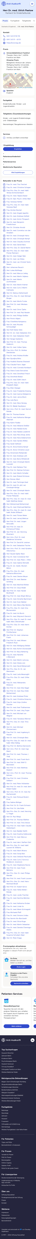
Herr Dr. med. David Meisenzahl (18, 666)
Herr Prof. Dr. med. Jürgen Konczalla (16, 522)
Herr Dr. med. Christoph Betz (17, 738)
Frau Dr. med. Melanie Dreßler (18, 426)
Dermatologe (6, 1127)
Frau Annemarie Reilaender (17, 453)
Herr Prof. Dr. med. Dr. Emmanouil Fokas (15, 528)
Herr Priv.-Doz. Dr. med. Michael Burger (19, 297)
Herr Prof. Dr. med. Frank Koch (18, 759)
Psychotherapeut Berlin (9, 1061)
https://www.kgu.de (14, 43)
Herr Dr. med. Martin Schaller (17, 473)
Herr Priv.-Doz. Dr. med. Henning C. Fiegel (19, 812)
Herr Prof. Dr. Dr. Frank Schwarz (18, 805)
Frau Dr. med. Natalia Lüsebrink (18, 432)
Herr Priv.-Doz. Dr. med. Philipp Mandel (18, 874)
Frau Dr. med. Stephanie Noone (18, 865)
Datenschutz (6, 1215)
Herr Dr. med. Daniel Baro (16, 245)
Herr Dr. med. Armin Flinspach (18, 219)
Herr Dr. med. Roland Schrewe (18, 476)
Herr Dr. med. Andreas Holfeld (18, 216)
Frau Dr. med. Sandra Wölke (17, 441)
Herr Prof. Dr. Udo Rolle (15, 808)
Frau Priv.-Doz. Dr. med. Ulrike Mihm (18, 678)
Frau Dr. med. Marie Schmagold (18, 909)
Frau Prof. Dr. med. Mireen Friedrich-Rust (16, 641)
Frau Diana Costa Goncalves (17, 371)
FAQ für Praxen (6, 1157)
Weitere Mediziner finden (10, 1072)
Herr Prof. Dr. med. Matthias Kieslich (17, 769)
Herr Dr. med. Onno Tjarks (16, 309)
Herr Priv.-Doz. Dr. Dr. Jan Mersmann (16, 670)
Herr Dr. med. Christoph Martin (18, 490)
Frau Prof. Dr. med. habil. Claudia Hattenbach (19, 827)
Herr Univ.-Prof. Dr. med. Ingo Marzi (18, 750)
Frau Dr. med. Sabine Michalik (18, 563)
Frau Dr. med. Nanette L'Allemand (15, 656)
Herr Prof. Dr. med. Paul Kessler (18, 312)
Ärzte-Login (21, 967)
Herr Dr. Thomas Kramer (16, 414)
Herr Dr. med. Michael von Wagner (16, 715)
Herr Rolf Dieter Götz (14, 330)
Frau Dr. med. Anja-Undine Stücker (17, 703)
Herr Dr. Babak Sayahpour (16, 406)
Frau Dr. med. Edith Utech (16, 380)
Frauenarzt (5, 1121)
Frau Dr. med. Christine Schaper (19, 187)
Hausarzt (4, 1118)
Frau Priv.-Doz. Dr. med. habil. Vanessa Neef (18, 206)
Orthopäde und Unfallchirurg (11, 1124)
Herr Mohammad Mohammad (18, 504)
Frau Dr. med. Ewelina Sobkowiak (19, 834)
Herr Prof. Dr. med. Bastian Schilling (16, 580)
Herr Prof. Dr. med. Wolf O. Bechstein (16, 763)
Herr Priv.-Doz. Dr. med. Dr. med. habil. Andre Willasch (19, 511)
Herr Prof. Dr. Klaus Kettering (17, 652)
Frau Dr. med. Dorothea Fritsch (18, 374)
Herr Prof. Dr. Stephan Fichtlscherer (15, 631)
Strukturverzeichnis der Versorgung (13, 1178)
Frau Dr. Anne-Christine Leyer (18, 450)
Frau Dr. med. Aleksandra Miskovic (16, 684)
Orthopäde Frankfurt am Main (11, 1069)
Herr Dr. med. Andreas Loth (17, 456)
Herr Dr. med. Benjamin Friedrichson (15, 223)
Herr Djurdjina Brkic (14, 358)
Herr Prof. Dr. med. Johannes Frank (17, 636)
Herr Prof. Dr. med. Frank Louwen (19, 878)
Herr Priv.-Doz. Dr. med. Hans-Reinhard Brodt (18, 882)
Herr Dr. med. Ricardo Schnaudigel (15, 326)
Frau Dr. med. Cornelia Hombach (19, 368)
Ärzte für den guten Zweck (10, 1168)
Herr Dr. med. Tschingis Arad (17, 482)
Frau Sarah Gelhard (14, 444)
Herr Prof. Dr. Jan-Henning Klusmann (17, 533)
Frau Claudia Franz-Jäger (16, 364)
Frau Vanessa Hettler (14, 202)
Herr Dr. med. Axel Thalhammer (18, 707)
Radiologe (5, 1110)
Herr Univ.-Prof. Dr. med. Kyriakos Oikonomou (19, 550)
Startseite (5, 26)
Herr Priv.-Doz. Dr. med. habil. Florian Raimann (18, 252)
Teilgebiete (26, 21)
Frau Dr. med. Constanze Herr (18, 557)
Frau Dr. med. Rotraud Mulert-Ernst (18, 798)
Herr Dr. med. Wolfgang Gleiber (18, 646)
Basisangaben (6, 1160)
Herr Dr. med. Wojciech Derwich (19, 616)
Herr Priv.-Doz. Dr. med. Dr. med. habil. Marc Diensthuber (19, 620)
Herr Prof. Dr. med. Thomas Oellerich (17, 343)
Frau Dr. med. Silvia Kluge (16, 921)
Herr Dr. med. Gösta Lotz (16, 663)
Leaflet (19, 87)
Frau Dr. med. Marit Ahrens (17, 851)
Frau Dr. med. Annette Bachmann (19, 599)
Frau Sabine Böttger (14, 802)
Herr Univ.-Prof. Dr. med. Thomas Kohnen (19, 774)
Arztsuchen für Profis (8, 1185)
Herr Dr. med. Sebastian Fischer (18, 545)
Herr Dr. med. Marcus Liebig (17, 273)
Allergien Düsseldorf (8, 1092)
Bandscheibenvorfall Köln (10, 1090)
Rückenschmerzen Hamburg (11, 1098)
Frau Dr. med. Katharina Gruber (18, 903)
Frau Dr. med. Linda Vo (15, 906)
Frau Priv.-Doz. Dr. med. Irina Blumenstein (17, 609)
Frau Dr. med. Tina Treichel (17, 184)
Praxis (5, 21)
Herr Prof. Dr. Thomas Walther (18, 820)
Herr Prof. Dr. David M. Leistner (18, 542)
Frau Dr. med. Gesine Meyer (17, 576)
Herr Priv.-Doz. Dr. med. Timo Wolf (17, 723)
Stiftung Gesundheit (8, 1195)
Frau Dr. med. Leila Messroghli (18, 674)
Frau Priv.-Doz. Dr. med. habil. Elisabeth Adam (18, 384)
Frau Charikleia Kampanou (16, 321)
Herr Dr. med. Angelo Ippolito (17, 213)
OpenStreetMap (28, 87)
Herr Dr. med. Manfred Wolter (18, 585)
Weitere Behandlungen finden (11, 1101)
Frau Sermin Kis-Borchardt (17, 918)
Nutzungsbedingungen (9, 1218)
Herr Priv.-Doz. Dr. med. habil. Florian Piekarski (18, 495)
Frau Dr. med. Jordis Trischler (18, 895)
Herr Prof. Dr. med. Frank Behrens (16, 869)
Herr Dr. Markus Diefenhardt (17, 293)
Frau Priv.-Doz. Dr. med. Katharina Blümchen (15, 572)
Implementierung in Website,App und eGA (11, 1181)
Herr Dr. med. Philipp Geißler (17, 315)
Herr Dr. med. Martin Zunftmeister (14, 280)
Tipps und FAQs (7, 1142)
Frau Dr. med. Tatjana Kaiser (17, 196)
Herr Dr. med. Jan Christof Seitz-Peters (19, 263)
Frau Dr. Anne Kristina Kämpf (17, 447)
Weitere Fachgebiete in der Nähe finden (14, 1129)
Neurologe (5, 1113)
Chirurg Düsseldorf (8, 1067)
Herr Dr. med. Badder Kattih (17, 831)
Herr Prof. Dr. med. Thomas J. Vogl (18, 755)
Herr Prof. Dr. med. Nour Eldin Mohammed (18, 692)
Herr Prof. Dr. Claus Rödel (16, 588)
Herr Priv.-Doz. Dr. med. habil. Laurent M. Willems (18, 846)
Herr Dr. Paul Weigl (14, 817)
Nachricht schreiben (21, 983)
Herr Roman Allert (13, 479)
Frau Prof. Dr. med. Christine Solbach (17, 779)
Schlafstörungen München (10, 1087)
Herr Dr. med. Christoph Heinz (18, 236)
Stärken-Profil (6, 1165)
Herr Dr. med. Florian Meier (17, 515)
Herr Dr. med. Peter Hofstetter (18, 783)
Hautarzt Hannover (8, 1064)
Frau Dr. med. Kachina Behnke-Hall (18, 899)
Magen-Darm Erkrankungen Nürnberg (14, 1082)
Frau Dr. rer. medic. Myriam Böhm (17, 567)
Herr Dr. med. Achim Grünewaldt (19, 649)
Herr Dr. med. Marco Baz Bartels (19, 605)
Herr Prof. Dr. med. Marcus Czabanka (17, 838)
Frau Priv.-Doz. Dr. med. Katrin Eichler (18, 626)
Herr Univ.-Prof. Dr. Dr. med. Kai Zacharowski (18, 793)
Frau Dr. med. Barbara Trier (17, 467)
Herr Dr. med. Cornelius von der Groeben (19, 231)
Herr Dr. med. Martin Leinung (17, 660)
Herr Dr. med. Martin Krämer (17, 285)
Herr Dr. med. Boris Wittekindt (18, 459)
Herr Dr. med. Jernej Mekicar (17, 518)
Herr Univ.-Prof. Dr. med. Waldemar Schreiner (16, 538)
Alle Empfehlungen (18, 172)
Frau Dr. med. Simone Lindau (17, 915)
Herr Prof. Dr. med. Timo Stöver (18, 823)
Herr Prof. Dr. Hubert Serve (17, 887)
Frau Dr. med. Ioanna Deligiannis (19, 394)
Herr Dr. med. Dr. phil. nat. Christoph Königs (16, 486)
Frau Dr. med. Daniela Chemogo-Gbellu (19, 929)
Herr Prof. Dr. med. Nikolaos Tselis (17, 305)
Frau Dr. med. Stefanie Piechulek (19, 857)
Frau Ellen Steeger (13, 388)
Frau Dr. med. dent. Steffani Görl (19, 842)
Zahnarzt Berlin (6, 1056)
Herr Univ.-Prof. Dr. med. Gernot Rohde (19, 410)
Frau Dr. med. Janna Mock (16, 397)
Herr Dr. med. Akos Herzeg (17, 403)
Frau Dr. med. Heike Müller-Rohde (17, 891)
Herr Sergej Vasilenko (15, 339)
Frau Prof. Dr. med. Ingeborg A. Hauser (18, 733)
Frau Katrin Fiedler (13, 423)
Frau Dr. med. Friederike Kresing (19, 391)
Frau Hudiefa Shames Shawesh (18, 361)
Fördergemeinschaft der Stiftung (12, 1197)
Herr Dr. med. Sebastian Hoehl (18, 336)
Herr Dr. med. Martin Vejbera (17, 276)
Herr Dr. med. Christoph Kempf (18, 239)
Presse (4, 1200)
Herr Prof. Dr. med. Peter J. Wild (19, 560)
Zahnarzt (4, 1116)
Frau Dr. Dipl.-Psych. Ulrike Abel (19, 199)
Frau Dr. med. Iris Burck (15, 613)
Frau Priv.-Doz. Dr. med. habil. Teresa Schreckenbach (18, 191)
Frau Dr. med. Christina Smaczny (19, 699)
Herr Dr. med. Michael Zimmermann (15, 728)
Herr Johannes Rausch (15, 267)
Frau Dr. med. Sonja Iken (16, 854)
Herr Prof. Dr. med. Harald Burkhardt (16, 592)
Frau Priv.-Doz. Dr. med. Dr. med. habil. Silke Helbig (19, 742)
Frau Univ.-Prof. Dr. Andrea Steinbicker (17, 351)
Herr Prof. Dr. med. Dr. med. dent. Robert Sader (19, 788)
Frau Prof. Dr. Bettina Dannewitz (19, 746)
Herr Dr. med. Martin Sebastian (18, 924)
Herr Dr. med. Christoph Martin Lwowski (18, 463)
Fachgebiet (14, 21)
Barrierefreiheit (6, 1221)
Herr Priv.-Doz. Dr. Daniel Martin (19, 248)
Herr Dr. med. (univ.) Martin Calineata (17, 289)
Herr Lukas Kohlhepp (14, 270)
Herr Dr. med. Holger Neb (16, 256)
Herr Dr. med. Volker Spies (16, 347)
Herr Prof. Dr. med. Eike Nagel (18, 688)
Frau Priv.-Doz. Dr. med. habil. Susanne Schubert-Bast (18, 934)
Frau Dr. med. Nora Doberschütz (19, 438)
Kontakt (4, 1203)
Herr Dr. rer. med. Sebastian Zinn (19, 333)
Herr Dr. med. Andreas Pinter (17, 696)
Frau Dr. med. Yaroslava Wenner (19, 719)
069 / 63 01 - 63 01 (14, 39)
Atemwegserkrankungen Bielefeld (12, 1095)
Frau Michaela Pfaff (14, 912)
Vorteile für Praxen (7, 1154)
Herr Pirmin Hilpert (13, 318)
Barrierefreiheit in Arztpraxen (11, 1145)
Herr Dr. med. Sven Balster (16, 602)
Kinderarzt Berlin (7, 1058)
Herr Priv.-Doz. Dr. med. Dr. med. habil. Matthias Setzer (19, 500)
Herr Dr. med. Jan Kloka (15, 259)
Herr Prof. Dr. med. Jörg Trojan (18, 710)
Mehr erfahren (17, 1026)
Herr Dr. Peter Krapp (14, 938)
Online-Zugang (6, 1163)
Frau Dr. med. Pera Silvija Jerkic (18, 435)
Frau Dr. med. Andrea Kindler (17, 355)
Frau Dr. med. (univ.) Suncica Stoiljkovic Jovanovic (18, 861)
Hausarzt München (8, 1053)
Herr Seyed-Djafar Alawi (16, 554)
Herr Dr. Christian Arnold (16, 227)
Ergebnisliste (13, 26)
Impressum (5, 1212)
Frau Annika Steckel (14, 210)
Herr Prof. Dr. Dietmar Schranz (18, 470)
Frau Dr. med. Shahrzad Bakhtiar (19, 507)
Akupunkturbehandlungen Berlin (12, 1084)
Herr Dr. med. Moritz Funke (17, 301)
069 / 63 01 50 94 (13, 36)
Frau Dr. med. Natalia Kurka (17, 429)
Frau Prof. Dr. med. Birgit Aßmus (19, 596)
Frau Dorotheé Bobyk (15, 377)
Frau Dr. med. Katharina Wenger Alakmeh (19, 418)
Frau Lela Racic (12, 400)
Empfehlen (18, 149)
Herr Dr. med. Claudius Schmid (18, 242)
